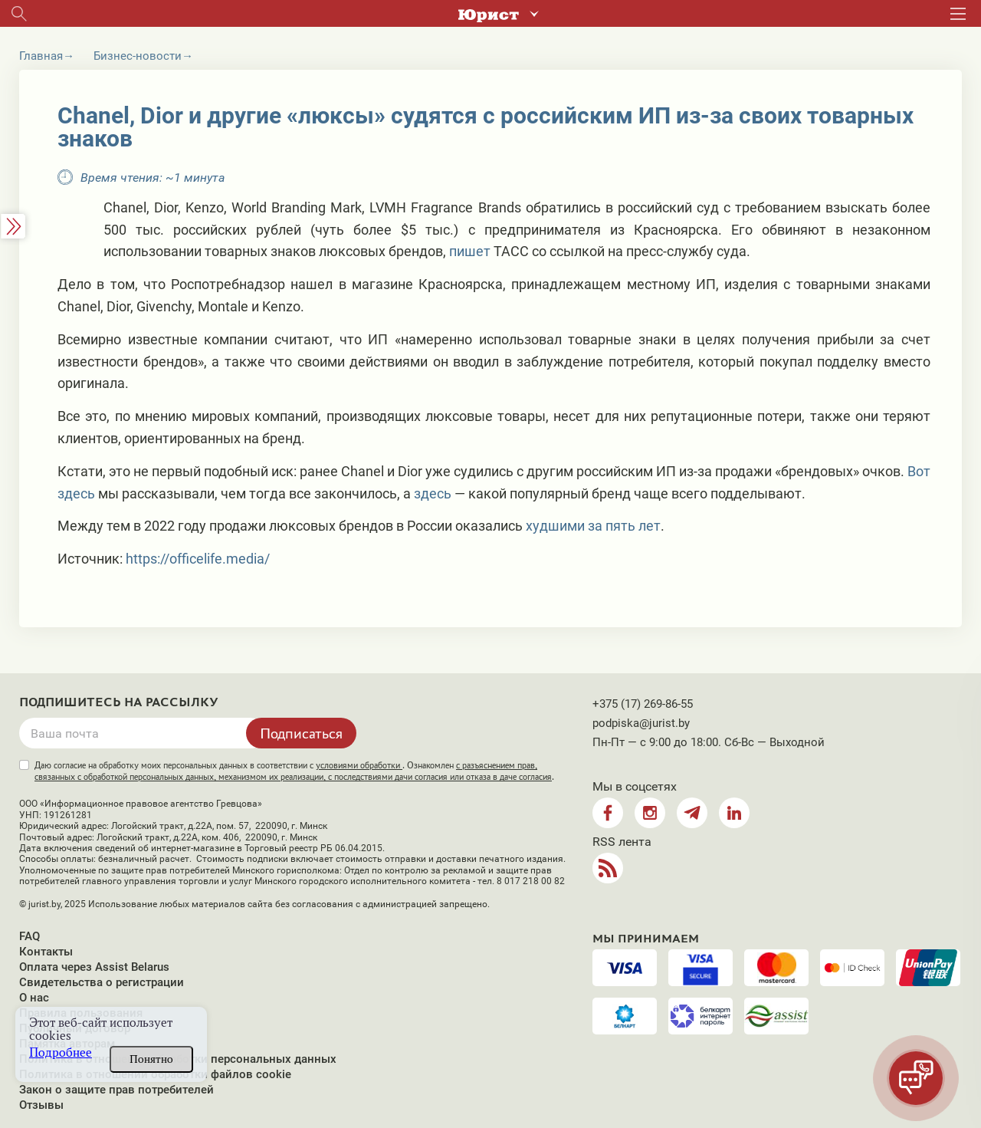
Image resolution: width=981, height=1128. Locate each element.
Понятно (151, 1059)
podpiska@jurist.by (641, 723)
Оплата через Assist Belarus (94, 967)
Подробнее (60, 1052)
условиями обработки (359, 765)
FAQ (29, 936)
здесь (432, 493)
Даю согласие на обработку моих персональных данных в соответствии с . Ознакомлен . (294, 771)
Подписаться (301, 733)
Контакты (46, 952)
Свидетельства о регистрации (101, 982)
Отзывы (41, 1105)
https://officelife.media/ (198, 559)
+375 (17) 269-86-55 (642, 704)
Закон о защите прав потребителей (116, 1090)
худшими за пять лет (593, 526)
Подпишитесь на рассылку (118, 702)
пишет (469, 251)
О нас (34, 998)
